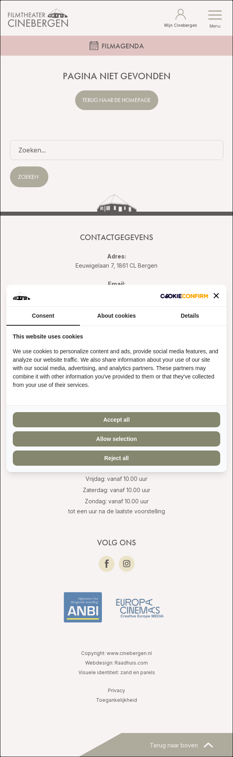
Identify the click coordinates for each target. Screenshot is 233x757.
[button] (216, 296)
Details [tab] (190, 315)
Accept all (116, 420)
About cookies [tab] (116, 315)
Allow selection (116, 439)
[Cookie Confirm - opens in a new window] (184, 296)
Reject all (116, 458)
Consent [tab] (43, 315)
